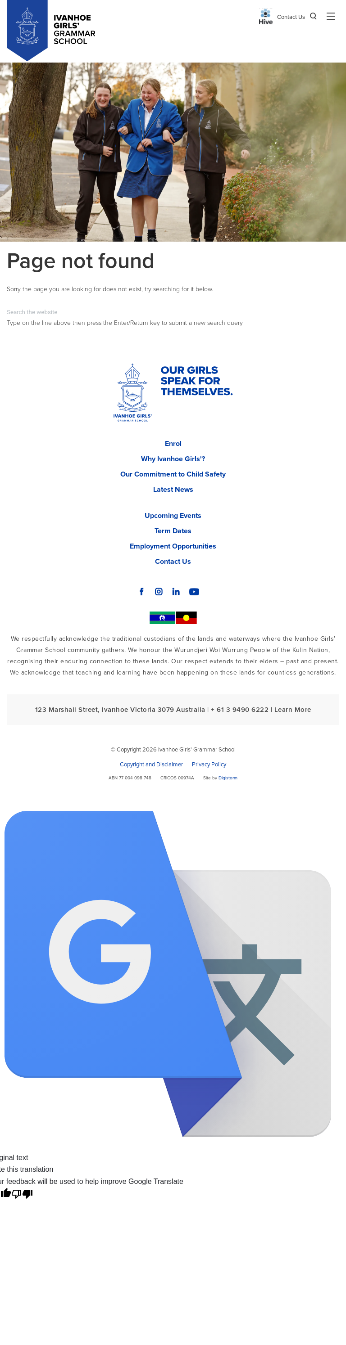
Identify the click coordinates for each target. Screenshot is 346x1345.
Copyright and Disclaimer (151, 764)
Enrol (173, 443)
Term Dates (173, 530)
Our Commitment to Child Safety (173, 474)
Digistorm (228, 778)
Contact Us (291, 17)
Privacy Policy (209, 764)
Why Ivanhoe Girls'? (173, 458)
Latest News (173, 489)
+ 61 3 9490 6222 (240, 710)
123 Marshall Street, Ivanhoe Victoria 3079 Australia (120, 710)
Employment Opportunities (173, 546)
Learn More (292, 710)
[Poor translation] (22, 1194)
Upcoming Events (173, 515)
